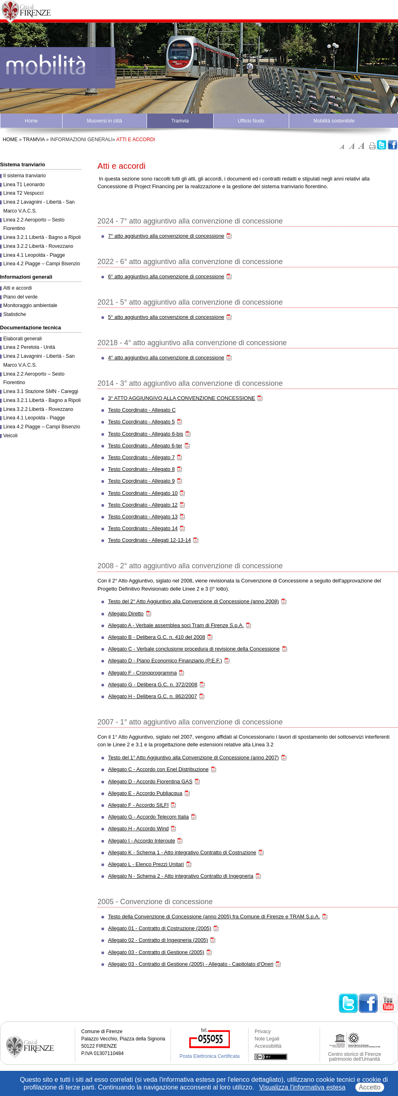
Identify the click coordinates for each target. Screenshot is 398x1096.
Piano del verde (20, 297)
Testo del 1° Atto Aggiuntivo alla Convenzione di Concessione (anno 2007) (193, 757)
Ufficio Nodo (251, 121)
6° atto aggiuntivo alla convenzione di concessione (166, 276)
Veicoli (10, 435)
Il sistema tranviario (24, 175)
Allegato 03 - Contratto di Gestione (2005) (156, 952)
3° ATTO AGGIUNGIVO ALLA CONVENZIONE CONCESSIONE (181, 398)
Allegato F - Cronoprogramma (142, 673)
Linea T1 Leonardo (24, 184)
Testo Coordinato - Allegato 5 (141, 422)
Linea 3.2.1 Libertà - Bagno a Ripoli (42, 237)
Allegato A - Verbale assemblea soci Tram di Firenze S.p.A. (176, 625)
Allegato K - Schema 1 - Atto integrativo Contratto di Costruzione (182, 852)
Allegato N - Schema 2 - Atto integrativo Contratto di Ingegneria (180, 876)
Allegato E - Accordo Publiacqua (145, 793)
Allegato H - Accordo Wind (138, 828)
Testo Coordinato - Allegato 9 (141, 481)
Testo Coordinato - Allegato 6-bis (145, 434)
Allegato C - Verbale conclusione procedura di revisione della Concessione (194, 649)
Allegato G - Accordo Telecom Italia (148, 817)
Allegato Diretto (126, 613)
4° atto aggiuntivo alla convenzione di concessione (166, 358)
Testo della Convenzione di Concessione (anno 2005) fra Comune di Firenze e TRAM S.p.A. (214, 916)
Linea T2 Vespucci (23, 193)
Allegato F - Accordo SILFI (138, 805)
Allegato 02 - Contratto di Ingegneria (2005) (158, 940)
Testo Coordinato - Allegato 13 (142, 517)
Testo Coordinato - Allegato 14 (142, 528)
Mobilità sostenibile (334, 121)
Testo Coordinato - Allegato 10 (142, 493)
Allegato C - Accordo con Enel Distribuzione (158, 769)
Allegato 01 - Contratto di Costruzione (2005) (159, 928)
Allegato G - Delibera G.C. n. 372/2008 (152, 684)
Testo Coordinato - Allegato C (141, 410)
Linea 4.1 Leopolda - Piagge (34, 255)
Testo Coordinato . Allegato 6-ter (145, 446)
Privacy (262, 1031)
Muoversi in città (104, 121)
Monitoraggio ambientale (30, 305)
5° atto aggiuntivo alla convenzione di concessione (166, 317)
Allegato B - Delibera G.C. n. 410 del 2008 (156, 637)
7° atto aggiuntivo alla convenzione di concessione (166, 236)
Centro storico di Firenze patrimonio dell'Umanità (354, 1056)
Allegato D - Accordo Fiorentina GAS (150, 781)
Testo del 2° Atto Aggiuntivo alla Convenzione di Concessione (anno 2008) (193, 601)
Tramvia (180, 121)
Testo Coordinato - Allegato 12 (142, 505)
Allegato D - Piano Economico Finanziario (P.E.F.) (165, 661)
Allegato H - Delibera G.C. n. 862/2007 (152, 696)
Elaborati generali (22, 339)
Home (31, 121)
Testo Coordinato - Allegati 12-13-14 (149, 540)
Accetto (370, 1087)
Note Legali (267, 1039)
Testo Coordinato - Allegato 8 (141, 469)
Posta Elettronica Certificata (210, 1056)
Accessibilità (268, 1046)
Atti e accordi (17, 288)
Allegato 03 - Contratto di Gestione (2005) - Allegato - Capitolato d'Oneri (190, 964)
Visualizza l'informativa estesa (302, 1087)
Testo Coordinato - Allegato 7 (141, 457)
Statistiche (14, 314)
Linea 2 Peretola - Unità (29, 347)
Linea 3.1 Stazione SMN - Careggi (40, 391)
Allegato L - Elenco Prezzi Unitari (146, 864)
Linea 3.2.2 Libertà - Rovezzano (38, 246)
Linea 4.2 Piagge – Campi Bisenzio (41, 263)
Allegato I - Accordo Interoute (141, 841)
